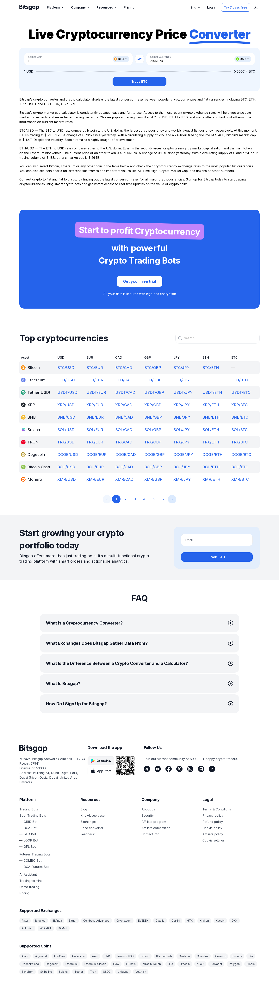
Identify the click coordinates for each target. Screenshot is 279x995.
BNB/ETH (211, 417)
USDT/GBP (154, 392)
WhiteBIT (46, 928)
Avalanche (78, 956)
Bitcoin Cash (164, 956)
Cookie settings (213, 840)
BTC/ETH (210, 367)
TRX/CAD (123, 442)
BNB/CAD (124, 417)
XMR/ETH (211, 479)
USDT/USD (67, 392)
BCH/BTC (239, 467)
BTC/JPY (181, 367)
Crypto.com (123, 920)
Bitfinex (57, 920)
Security (147, 815)
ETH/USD (66, 380)
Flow (116, 964)
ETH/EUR (94, 380)
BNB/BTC (239, 417)
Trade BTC (139, 81)
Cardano (184, 956)
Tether (79, 971)
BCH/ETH (211, 467)
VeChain (140, 971)
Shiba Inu (46, 971)
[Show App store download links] (256, 7)
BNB (107, 956)
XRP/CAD (123, 405)
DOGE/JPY (183, 454)
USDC (107, 971)
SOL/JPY (181, 429)
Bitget (72, 920)
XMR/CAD (124, 479)
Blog (83, 809)
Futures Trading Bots (34, 854)
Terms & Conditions (216, 809)
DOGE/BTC (241, 454)
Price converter (91, 828)
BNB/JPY (181, 417)
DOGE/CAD (125, 454)
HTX (190, 920)
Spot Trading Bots (32, 815)
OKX (234, 920)
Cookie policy (212, 828)
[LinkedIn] (212, 769)
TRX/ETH (210, 442)
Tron (93, 971)
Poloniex (27, 928)
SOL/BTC (239, 429)
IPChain (131, 964)
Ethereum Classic (95, 964)
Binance (40, 920)
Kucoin (220, 920)
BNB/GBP (153, 417)
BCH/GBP (153, 467)
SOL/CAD (123, 429)
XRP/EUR (94, 405)
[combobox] (217, 338)
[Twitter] (179, 769)
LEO (170, 964)
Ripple (251, 964)
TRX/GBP (152, 442)
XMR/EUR (95, 479)
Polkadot (216, 964)
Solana (63, 971)
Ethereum (71, 964)
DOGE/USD (67, 454)
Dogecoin (52, 964)
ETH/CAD (124, 380)
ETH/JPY (181, 380)
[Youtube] (158, 769)
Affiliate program (153, 822)
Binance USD (125, 956)
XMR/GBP (153, 479)
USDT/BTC (241, 392)
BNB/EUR (95, 417)
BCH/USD (66, 467)
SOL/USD (66, 429)
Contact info (150, 834)
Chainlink (202, 956)
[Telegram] (147, 769)
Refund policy (212, 822)
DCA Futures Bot (36, 867)
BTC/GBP (152, 367)
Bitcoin (145, 956)
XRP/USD (66, 405)
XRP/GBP (152, 405)
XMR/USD (66, 479)
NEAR (200, 964)
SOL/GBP (152, 429)
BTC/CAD (123, 367)
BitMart (63, 928)
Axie (95, 956)
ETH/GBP (152, 380)
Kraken (204, 920)
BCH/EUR (95, 467)
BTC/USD (65, 367)
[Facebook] (168, 769)
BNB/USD (66, 417)
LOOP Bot (31, 840)
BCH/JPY (181, 467)
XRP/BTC (239, 405)
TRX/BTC (239, 442)
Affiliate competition (155, 828)
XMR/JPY (182, 479)
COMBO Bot (32, 860)
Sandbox (27, 971)
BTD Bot (30, 834)
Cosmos (220, 956)
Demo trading (29, 887)
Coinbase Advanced (96, 920)
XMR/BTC (240, 479)
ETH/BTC (239, 380)
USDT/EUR (96, 392)
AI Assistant (28, 874)
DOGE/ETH (212, 454)
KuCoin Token (152, 964)
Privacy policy (212, 815)
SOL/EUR (94, 429)
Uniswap (123, 971)
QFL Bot (30, 846)
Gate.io (160, 920)
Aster (25, 920)
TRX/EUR (94, 442)
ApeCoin (59, 956)
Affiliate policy (212, 834)
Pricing (24, 893)
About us (148, 809)
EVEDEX (143, 920)
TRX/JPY (181, 442)
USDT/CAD (125, 392)
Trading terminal (31, 881)
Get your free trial (139, 281)
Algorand (41, 956)
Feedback (87, 834)
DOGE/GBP (154, 454)
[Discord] (201, 769)
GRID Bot (30, 822)
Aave (25, 956)
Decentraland (30, 964)
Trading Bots (28, 809)
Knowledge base (92, 815)
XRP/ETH (210, 405)
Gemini (175, 920)
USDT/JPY (183, 392)
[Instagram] (190, 769)
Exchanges (88, 822)
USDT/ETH (212, 392)
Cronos (237, 956)
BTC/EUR (94, 367)
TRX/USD (66, 442)
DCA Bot (30, 828)
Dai (251, 956)
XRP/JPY (181, 405)
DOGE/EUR (96, 454)
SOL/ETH (210, 429)
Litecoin (185, 964)
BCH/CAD (124, 467)
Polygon (234, 964)
